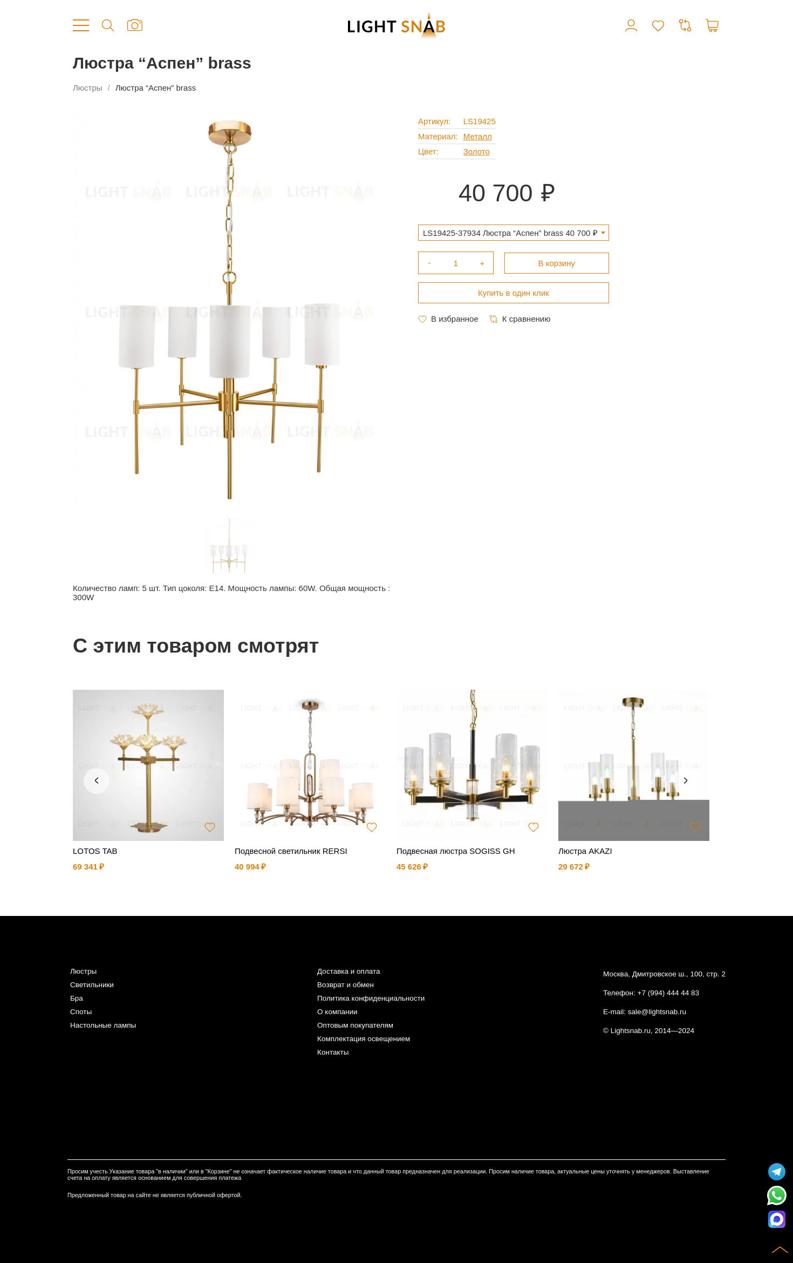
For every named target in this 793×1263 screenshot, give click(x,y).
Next (686, 781)
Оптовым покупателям (355, 1025)
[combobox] (513, 233)
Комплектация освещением (363, 1039)
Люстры (87, 87)
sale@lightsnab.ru (657, 1012)
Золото (476, 151)
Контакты (332, 1052)
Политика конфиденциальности (371, 998)
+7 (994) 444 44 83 (668, 993)
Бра (76, 998)
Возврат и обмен (345, 985)
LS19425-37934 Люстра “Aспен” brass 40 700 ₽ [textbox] (510, 232)
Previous (97, 781)
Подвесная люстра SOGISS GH (455, 850)
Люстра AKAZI (585, 850)
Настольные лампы (103, 1025)
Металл (477, 136)
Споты (81, 1012)
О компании (337, 1012)
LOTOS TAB (95, 850)
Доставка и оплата (348, 971)
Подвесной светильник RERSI (291, 850)
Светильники (92, 985)
